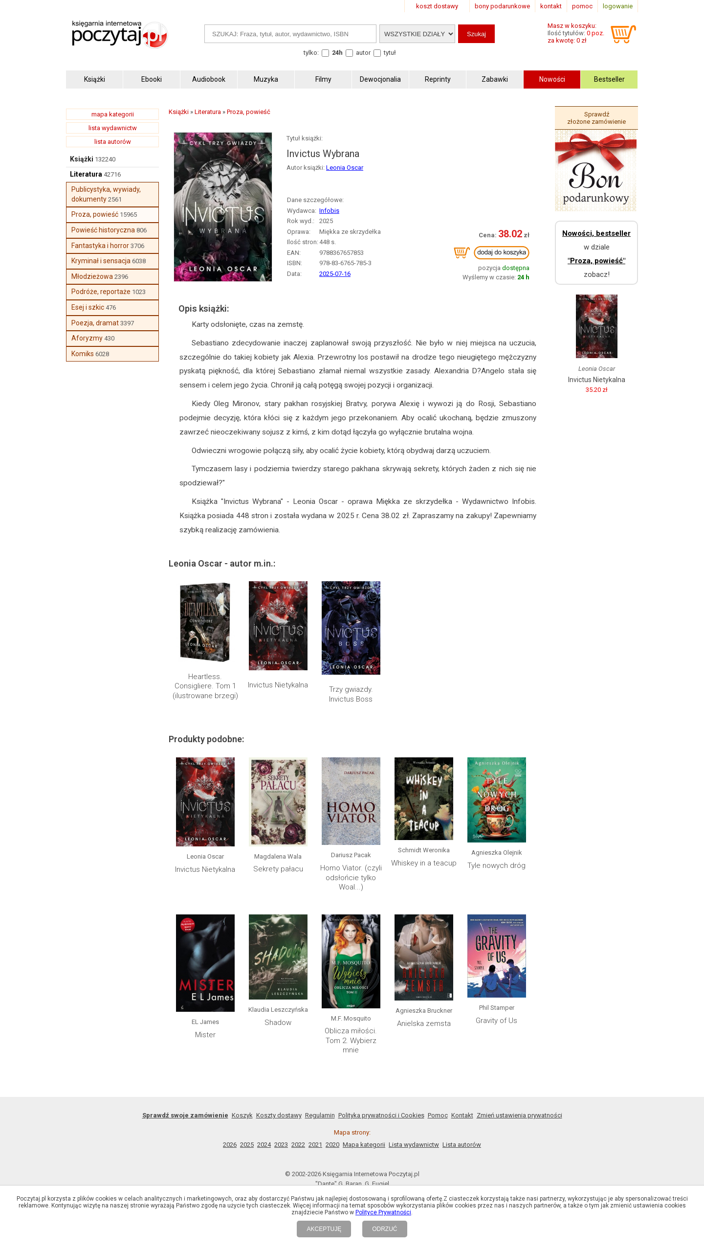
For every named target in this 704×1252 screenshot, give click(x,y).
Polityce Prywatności (383, 1212)
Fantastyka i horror (100, 246)
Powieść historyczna (103, 230)
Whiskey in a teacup (424, 863)
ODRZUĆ (384, 1229)
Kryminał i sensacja (101, 261)
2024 (264, 1144)
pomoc (582, 6)
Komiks (82, 354)
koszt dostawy (437, 6)
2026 (230, 1144)
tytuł (390, 52)
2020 (332, 1144)
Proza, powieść (94, 214)
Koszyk (242, 1115)
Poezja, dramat (95, 323)
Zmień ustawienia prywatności (519, 1115)
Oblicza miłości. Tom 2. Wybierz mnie (351, 1040)
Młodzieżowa (92, 276)
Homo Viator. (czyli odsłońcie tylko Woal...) (351, 877)
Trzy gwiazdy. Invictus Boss (351, 694)
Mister (205, 1034)
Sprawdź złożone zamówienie (596, 118)
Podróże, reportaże (101, 292)
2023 (281, 1144)
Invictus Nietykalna (278, 685)
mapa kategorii (112, 114)
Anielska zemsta (424, 1023)
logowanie (618, 6)
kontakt (551, 6)
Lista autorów (461, 1144)
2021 (315, 1144)
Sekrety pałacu (278, 869)
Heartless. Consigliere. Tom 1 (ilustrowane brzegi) (205, 686)
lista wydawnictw (112, 128)
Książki (81, 159)
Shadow (277, 1022)
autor (363, 52)
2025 (247, 1144)
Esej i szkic (87, 307)
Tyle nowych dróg (496, 865)
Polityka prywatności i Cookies (381, 1115)
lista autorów (112, 141)
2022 (298, 1144)
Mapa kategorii (364, 1144)
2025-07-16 (335, 273)
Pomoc (438, 1115)
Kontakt (462, 1115)
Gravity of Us (496, 1020)
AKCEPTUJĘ (324, 1229)
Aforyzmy (87, 338)
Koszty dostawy (279, 1115)
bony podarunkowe (502, 6)
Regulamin (320, 1115)
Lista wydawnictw (414, 1144)
